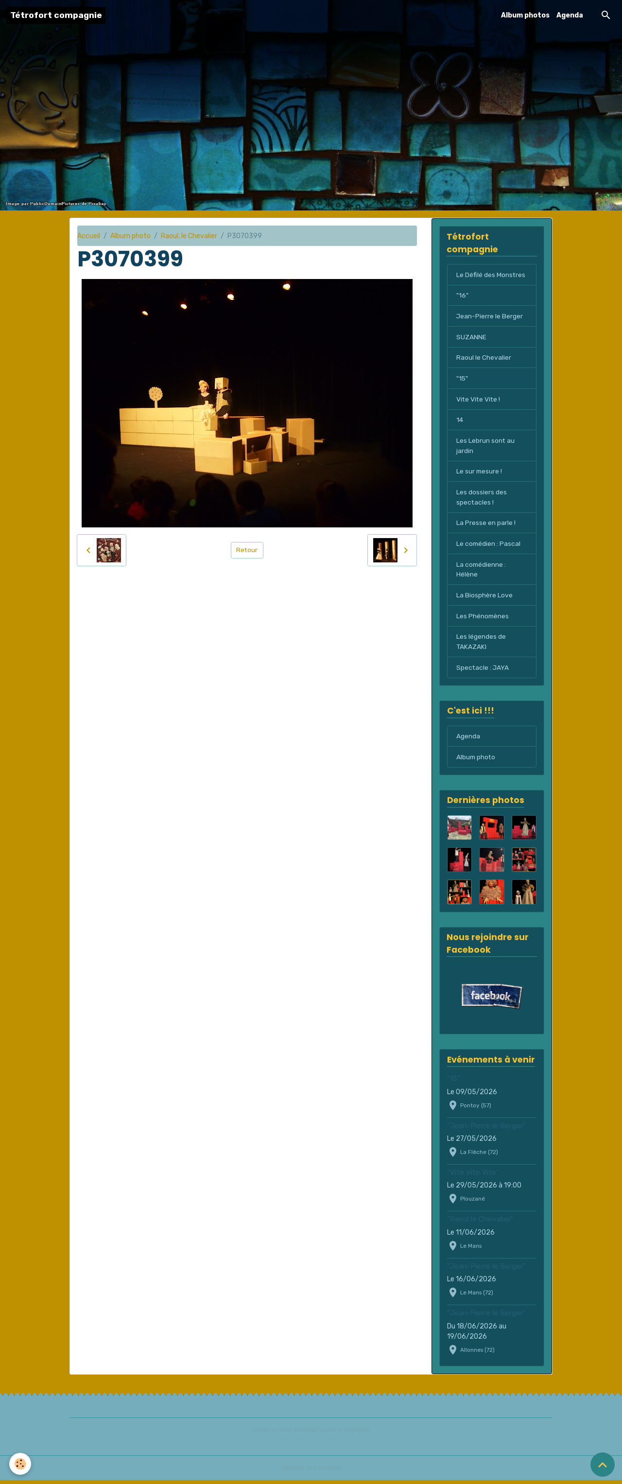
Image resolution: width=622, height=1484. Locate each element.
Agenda (569, 15)
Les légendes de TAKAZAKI (481, 645)
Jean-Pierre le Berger (489, 317)
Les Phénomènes (483, 619)
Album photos (525, 15)
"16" (462, 296)
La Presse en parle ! (486, 525)
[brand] (56, 15)
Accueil (88, 236)
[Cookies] (21, 1464)
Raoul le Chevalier (483, 358)
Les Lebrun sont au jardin (485, 447)
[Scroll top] (602, 1464)
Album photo (130, 236)
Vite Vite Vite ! (478, 400)
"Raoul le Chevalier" (480, 1223)
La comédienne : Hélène (481, 572)
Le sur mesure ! (479, 473)
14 (460, 421)
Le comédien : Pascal (488, 546)
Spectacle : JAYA (483, 671)
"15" (462, 379)
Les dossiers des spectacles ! (481, 499)
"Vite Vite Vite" (473, 1176)
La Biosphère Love (484, 598)
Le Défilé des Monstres (491, 275)
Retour (247, 550)
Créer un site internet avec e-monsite (311, 1434)
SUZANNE (471, 337)
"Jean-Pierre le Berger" (486, 1129)
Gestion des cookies (311, 1471)
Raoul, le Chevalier (189, 236)
